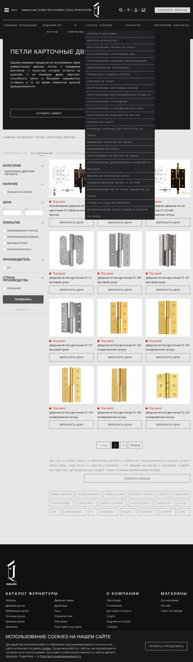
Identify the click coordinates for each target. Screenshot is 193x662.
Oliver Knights (88, 496)
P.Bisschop (84, 505)
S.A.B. (175, 505)
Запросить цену (71, 223)
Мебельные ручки (17, 613)
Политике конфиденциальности (60, 656)
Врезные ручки (15, 623)
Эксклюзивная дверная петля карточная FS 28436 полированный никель (119, 210)
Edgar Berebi (60, 505)
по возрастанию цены (73, 153)
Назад (102, 447)
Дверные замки (64, 602)
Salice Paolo (135, 505)
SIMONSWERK (71, 514)
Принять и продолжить (166, 646)
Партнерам (113, 602)
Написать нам (29, 10)
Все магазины (169, 602)
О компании (114, 608)
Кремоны (11, 629)
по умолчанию (42, 153)
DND (167, 514)
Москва (166, 608)
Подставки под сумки (67, 629)
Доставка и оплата (118, 613)
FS (87, 514)
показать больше (172, 481)
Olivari (153, 514)
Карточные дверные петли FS (20, 173)
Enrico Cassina (108, 505)
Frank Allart (114, 496)
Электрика (60, 623)
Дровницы (60, 608)
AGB (54, 514)
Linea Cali (158, 505)
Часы (57, 613)
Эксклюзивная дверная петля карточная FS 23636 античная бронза (71, 210)
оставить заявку (28, 113)
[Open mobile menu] (11, 10)
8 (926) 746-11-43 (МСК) (51, 10)
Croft (163, 496)
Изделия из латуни (118, 623)
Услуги (110, 618)
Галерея (111, 629)
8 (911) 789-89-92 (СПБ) (78, 10)
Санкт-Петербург (172, 613)
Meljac (118, 514)
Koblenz (101, 514)
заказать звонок (172, 10)
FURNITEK (135, 514)
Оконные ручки (15, 618)
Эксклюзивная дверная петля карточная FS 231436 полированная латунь (167, 210)
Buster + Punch (141, 496)
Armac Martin (61, 496)
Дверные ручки (15, 608)
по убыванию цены (107, 153)
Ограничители (63, 618)
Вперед (136, 447)
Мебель (11, 602)
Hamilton (181, 496)
